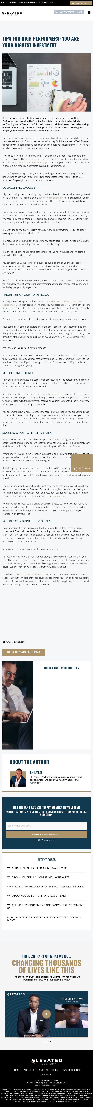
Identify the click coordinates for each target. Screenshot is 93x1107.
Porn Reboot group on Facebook (28, 574)
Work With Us (46, 1074)
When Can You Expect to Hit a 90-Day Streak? (36, 895)
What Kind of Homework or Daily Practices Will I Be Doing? (46, 886)
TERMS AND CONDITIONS (54, 1082)
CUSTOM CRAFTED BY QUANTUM (46, 1085)
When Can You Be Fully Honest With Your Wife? (38, 877)
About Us (29, 1069)
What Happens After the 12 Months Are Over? (37, 868)
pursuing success (61, 495)
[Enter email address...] (46, 826)
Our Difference (72, 1069)
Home (15, 1069)
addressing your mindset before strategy (26, 162)
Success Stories (48, 1069)
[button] (2, 1016)
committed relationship (51, 197)
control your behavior (46, 394)
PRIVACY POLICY (34, 1082)
